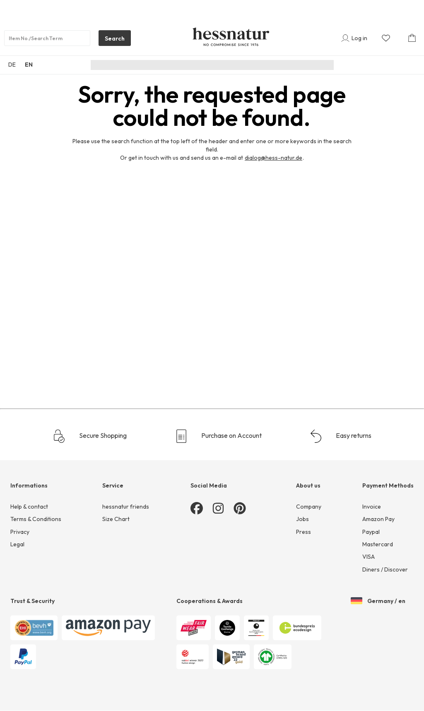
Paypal (371, 532)
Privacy (19, 532)
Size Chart (116, 519)
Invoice (371, 506)
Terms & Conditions (35, 519)
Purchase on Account (218, 436)
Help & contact (29, 506)
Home (294, 65)
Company (308, 506)
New (145, 65)
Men (200, 65)
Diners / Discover (385, 569)
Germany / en (378, 601)
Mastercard (377, 544)
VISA (368, 556)
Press (303, 532)
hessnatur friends (125, 506)
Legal (17, 544)
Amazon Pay (378, 519)
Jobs (302, 519)
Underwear (260, 65)
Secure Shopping (90, 436)
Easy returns (340, 436)
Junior (225, 65)
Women (173, 65)
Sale (319, 65)
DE (12, 64)
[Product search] (47, 38)
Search (112, 40)
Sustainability (111, 65)
